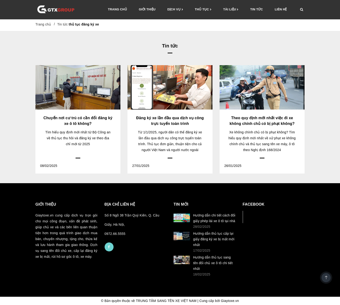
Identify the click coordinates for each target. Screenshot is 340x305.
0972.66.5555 (115, 234)
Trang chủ (117, 9)
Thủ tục (203, 10)
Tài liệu (230, 10)
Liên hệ (281, 9)
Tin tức (256, 9)
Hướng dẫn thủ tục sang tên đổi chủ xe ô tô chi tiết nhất (213, 263)
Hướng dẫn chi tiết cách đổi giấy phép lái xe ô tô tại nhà (214, 218)
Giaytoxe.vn (230, 301)
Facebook (258, 217)
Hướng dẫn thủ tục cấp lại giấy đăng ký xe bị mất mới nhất (213, 239)
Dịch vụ (175, 10)
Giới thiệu (147, 9)
